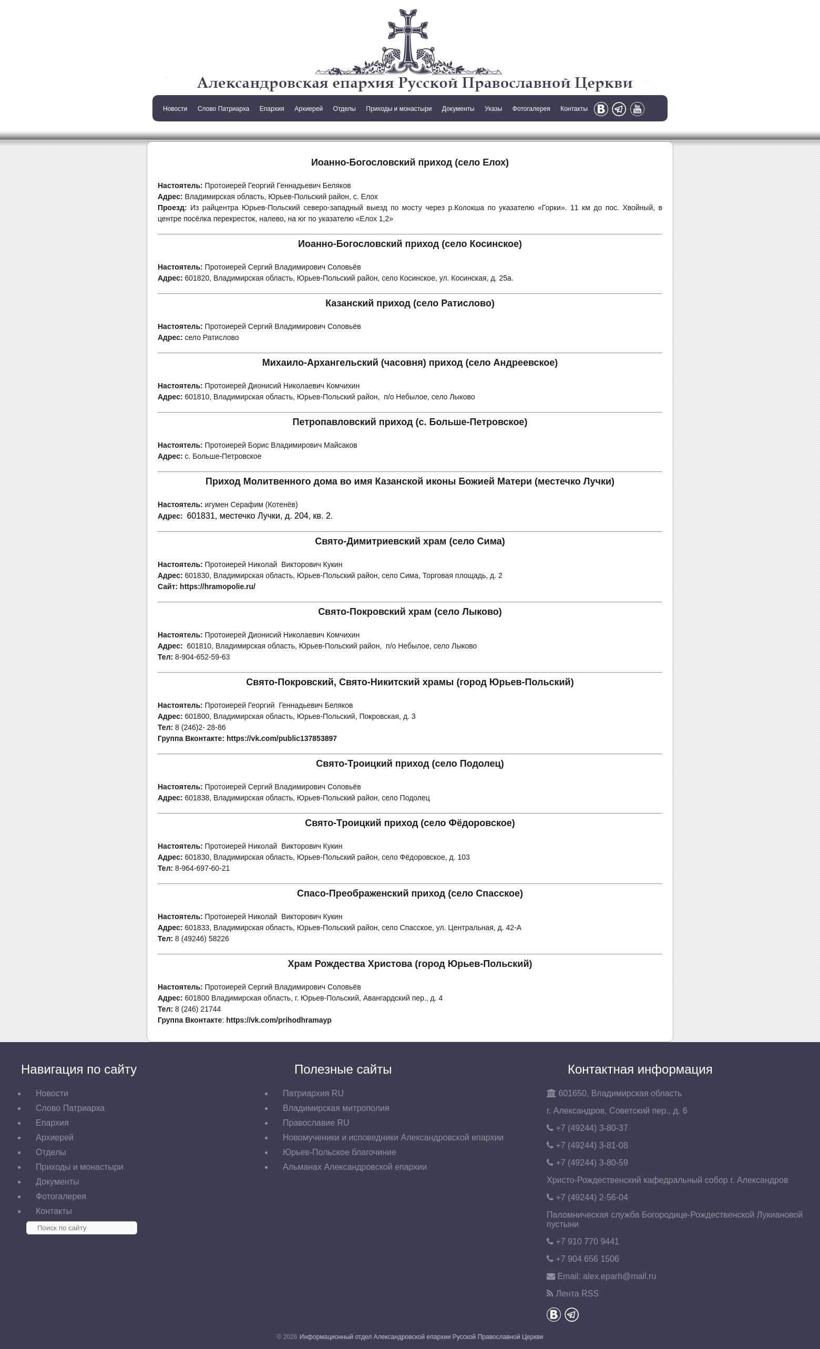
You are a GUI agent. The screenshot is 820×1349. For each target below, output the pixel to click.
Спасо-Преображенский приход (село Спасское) (410, 893)
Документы (458, 108)
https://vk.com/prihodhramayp (279, 1020)
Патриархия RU (313, 1093)
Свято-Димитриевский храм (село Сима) (410, 541)
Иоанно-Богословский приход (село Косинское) (410, 244)
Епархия (272, 108)
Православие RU (316, 1122)
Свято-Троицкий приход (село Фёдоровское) (410, 823)
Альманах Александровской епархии (355, 1166)
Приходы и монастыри (399, 108)
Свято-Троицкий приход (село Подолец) (410, 763)
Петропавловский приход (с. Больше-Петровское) (410, 422)
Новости (175, 108)
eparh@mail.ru (619, 1276)
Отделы (344, 108)
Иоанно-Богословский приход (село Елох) (410, 162)
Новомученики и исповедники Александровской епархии (393, 1137)
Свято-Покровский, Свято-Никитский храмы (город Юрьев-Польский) (409, 682)
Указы (493, 108)
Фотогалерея (531, 108)
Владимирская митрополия (336, 1108)
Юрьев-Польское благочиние (339, 1152)
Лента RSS (577, 1293)
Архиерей (308, 108)
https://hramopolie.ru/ (217, 586)
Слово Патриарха (223, 108)
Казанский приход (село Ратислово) (410, 303)
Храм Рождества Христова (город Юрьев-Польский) (410, 964)
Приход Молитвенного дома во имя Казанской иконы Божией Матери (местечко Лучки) (410, 481)
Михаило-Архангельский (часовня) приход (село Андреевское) (410, 362)
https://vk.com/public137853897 (282, 738)
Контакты (574, 108)
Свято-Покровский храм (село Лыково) (410, 611)
